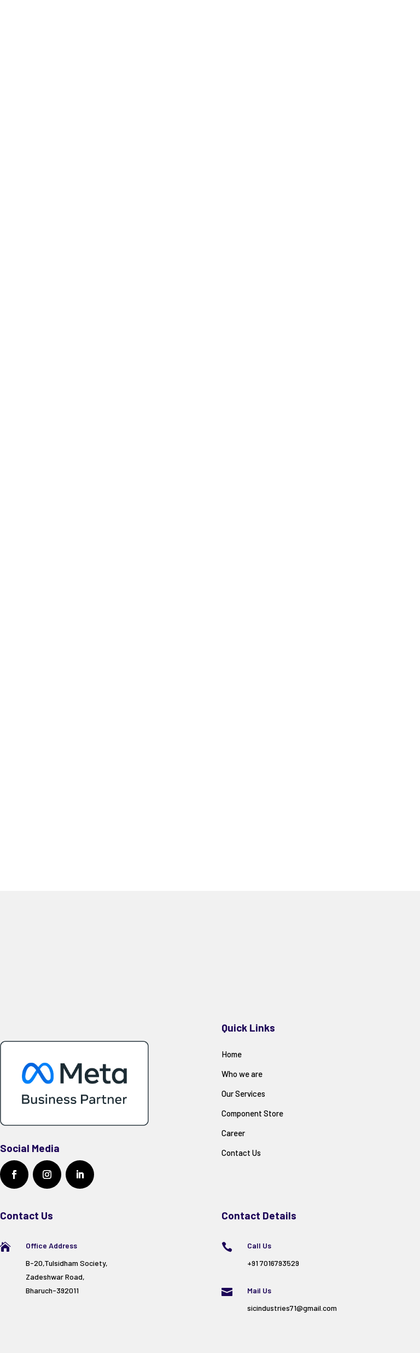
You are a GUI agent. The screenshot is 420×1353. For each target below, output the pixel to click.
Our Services (243, 1093)
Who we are (241, 1074)
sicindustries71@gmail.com (292, 1307)
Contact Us (241, 1153)
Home (231, 1054)
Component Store (252, 1113)
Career (233, 1133)
